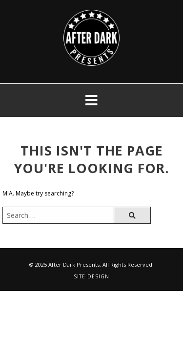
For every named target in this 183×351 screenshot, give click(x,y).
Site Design (91, 276)
